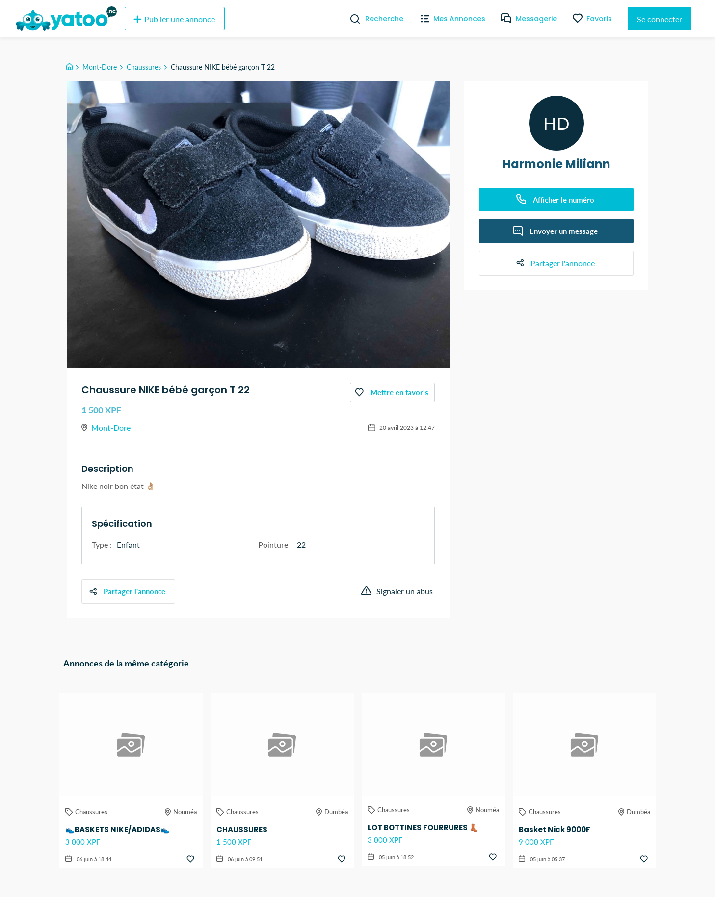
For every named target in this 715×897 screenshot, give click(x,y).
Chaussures (144, 67)
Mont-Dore (99, 67)
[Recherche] (351, 18)
